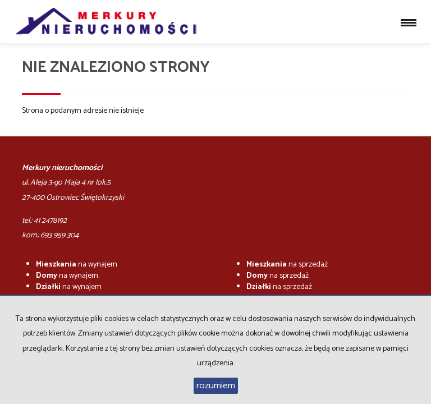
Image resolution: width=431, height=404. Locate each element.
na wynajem (76, 264)
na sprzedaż (287, 264)
